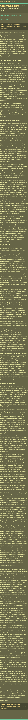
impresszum (24, 718)
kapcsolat (24, 5)
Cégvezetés (9, 5)
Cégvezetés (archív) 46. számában (16, 32)
